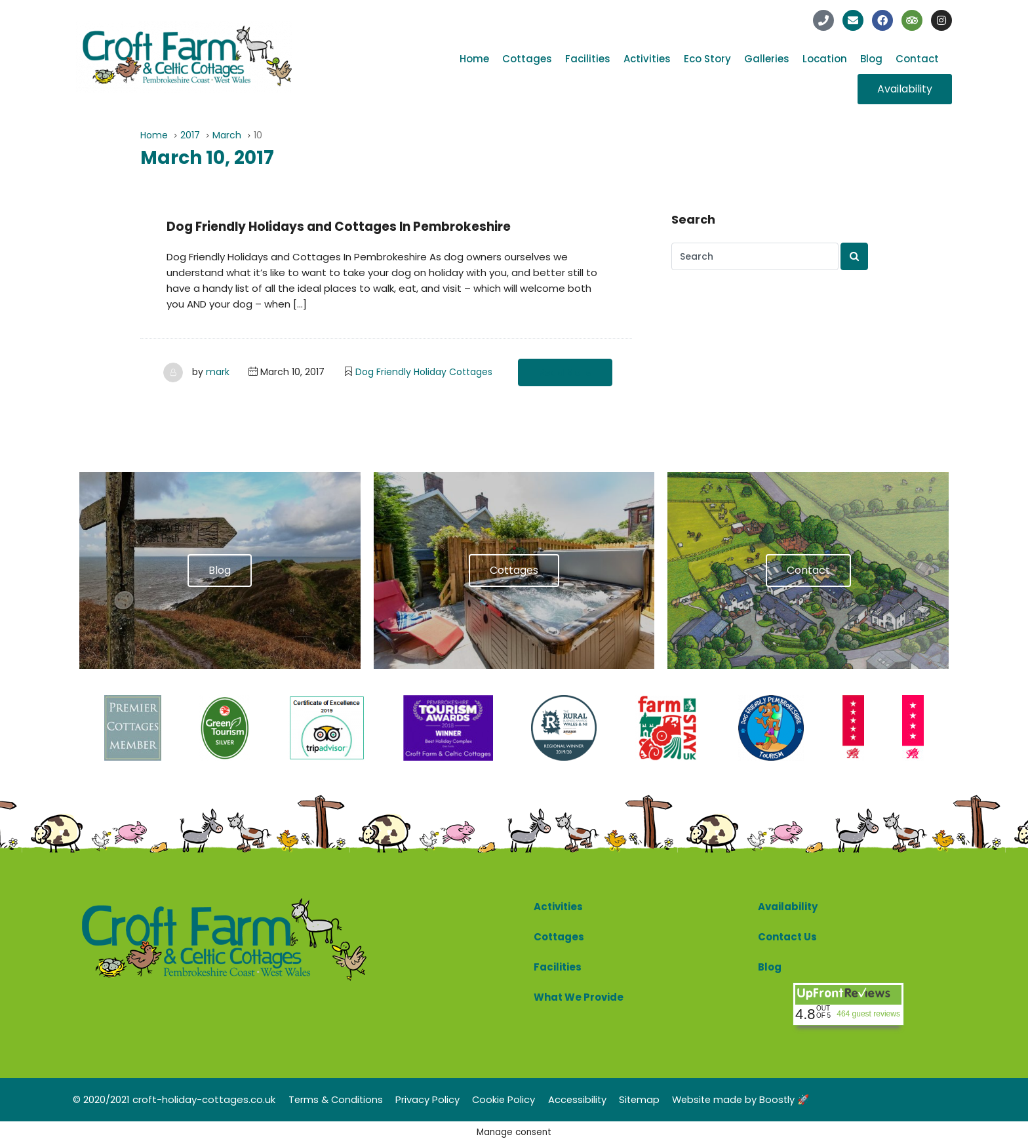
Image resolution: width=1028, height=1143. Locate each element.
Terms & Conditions (336, 1099)
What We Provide (578, 997)
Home (474, 59)
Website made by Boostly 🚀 (751, 1099)
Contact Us (787, 937)
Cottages (527, 59)
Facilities (587, 59)
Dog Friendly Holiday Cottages (423, 371)
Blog (871, 59)
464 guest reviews (868, 1013)
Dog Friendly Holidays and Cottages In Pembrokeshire (348, 226)
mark (217, 371)
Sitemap (646, 1099)
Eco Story (707, 59)
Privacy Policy (430, 1099)
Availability (788, 906)
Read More (565, 372)
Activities (647, 59)
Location (824, 59)
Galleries (766, 59)
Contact (917, 59)
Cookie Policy (507, 1099)
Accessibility (582, 1099)
